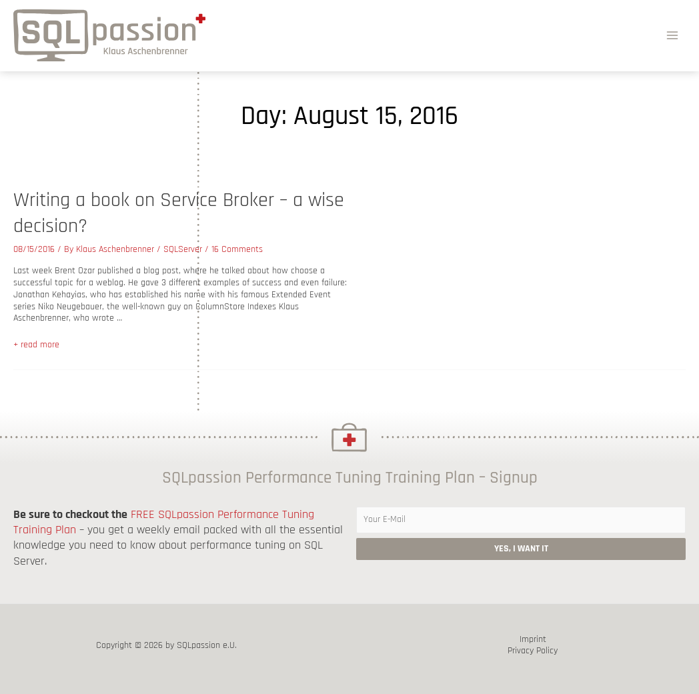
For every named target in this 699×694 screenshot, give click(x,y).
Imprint (533, 639)
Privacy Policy (533, 651)
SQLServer (182, 249)
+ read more (36, 345)
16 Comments (237, 249)
